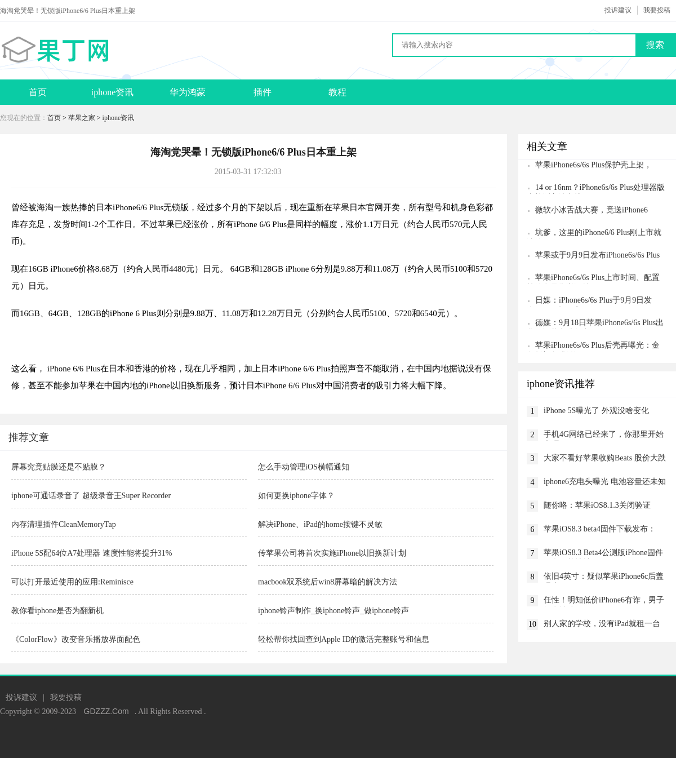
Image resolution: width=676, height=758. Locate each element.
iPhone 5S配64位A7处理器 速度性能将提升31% (91, 553)
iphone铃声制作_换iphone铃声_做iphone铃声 (333, 610)
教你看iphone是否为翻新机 (57, 610)
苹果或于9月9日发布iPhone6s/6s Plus (597, 255)
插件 (263, 92)
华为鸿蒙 (188, 92)
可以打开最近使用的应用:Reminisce (72, 582)
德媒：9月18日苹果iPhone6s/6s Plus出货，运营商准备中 (595, 323)
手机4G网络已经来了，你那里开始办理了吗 (604, 435)
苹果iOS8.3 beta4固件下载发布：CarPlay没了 (600, 530)
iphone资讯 (112, 92)
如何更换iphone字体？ (296, 495)
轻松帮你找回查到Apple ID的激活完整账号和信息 (344, 639)
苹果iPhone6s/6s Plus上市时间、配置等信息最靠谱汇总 (593, 278)
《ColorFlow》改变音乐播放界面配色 (75, 639)
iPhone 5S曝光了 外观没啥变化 (596, 410)
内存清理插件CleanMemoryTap (63, 524)
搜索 (655, 45)
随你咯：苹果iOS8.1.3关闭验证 (597, 505)
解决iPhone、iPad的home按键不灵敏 (320, 524)
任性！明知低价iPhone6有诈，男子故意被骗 (604, 601)
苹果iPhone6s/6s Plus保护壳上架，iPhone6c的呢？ (589, 166)
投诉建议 (617, 10)
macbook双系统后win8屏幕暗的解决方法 (327, 582)
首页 (38, 92)
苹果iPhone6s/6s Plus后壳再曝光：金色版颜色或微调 (593, 346)
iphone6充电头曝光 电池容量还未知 (605, 481)
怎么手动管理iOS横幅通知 (303, 467)
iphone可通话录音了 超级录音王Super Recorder (91, 495)
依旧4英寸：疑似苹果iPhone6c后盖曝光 (604, 577)
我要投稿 (656, 10)
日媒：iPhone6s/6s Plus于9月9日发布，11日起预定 (589, 301)
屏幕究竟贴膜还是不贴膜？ (58, 467)
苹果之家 (81, 118)
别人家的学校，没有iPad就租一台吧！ (602, 624)
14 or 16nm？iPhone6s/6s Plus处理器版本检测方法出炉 (596, 188)
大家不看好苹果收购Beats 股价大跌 (605, 458)
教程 (337, 92)
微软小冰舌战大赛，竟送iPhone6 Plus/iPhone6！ (587, 211)
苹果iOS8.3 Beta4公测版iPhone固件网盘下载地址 (603, 553)
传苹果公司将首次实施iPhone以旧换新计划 (332, 553)
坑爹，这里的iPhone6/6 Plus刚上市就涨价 (594, 233)
